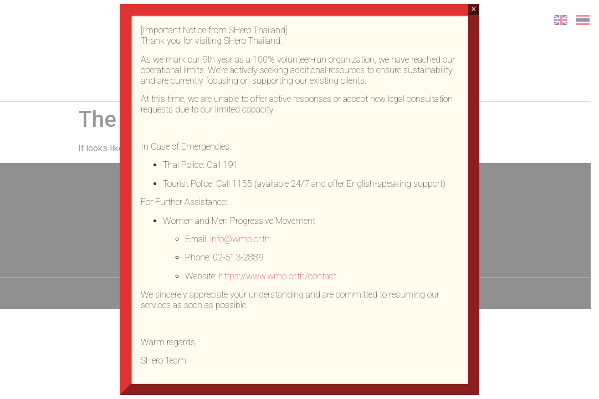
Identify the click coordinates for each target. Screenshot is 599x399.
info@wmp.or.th (240, 239)
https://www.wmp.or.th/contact (277, 276)
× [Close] (473, 9)
